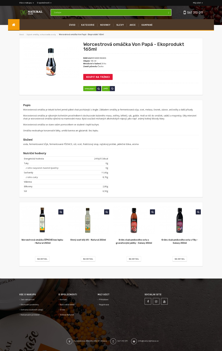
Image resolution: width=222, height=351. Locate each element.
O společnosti (44, 3)
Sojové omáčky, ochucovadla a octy (41, 34)
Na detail (42, 259)
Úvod (21, 34)
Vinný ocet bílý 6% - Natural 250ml (88, 240)
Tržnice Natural (67, 315)
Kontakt (63, 299)
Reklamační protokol (30, 315)
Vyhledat (93, 88)
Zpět (109, 88)
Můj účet (198, 3)
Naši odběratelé (67, 304)
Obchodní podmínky (30, 304)
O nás (62, 310)
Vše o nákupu (26, 3)
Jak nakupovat (27, 299)
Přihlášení (103, 299)
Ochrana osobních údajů (32, 310)
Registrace (104, 304)
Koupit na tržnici (98, 77)
